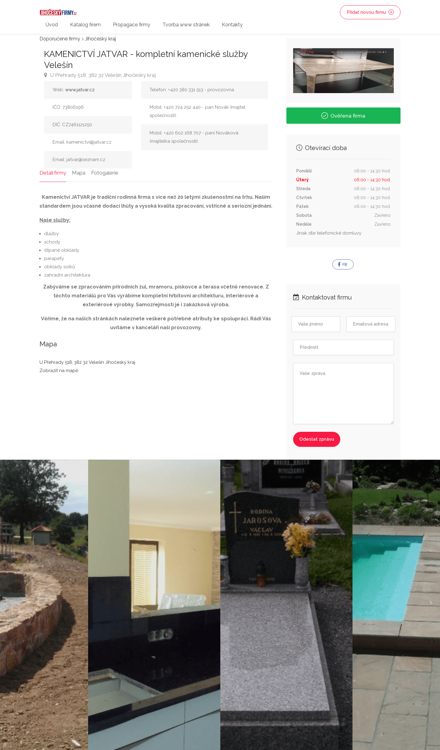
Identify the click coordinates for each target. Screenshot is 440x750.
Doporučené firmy (59, 39)
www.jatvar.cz (80, 89)
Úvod (52, 25)
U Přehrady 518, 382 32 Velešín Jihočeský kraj (100, 75)
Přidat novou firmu (370, 12)
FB (342, 264)
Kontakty (232, 25)
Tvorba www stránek (186, 25)
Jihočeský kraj (100, 39)
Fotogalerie (104, 173)
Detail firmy (52, 173)
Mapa (78, 173)
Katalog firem (85, 25)
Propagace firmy (131, 25)
